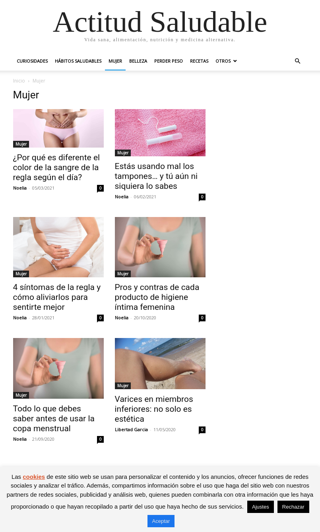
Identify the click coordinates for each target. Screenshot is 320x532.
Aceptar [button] (161, 521)
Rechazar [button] (293, 507)
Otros (223, 61)
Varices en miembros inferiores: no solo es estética (154, 409)
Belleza (138, 61)
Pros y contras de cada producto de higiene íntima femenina (157, 297)
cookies (34, 476)
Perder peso (168, 61)
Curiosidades (32, 61)
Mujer (115, 61)
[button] (297, 61)
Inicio (19, 80)
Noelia (20, 188)
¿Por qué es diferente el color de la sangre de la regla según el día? (56, 167)
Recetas (199, 61)
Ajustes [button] (260, 507)
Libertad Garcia (131, 429)
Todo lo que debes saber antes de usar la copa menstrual (54, 418)
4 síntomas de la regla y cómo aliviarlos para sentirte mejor (57, 297)
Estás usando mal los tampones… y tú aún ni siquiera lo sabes (156, 176)
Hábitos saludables (78, 61)
